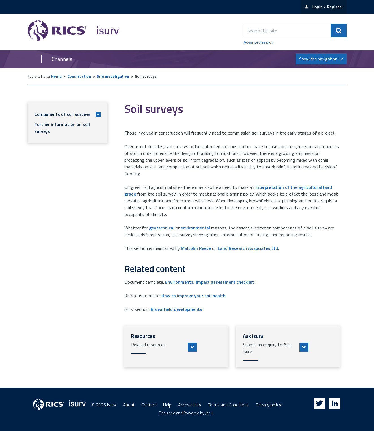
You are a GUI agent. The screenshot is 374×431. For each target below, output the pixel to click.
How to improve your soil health (193, 295)
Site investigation (113, 76)
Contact (148, 404)
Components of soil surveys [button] (67, 114)
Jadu (209, 413)
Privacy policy (268, 404)
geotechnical (161, 227)
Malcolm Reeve (196, 248)
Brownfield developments (176, 309)
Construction (79, 76)
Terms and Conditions (228, 404)
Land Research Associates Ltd (248, 248)
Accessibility (189, 404)
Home (56, 76)
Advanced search (258, 42)
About (129, 404)
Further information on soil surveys (62, 128)
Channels (62, 59)
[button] (176, 346)
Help (167, 404)
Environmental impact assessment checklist (209, 282)
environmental (195, 227)
